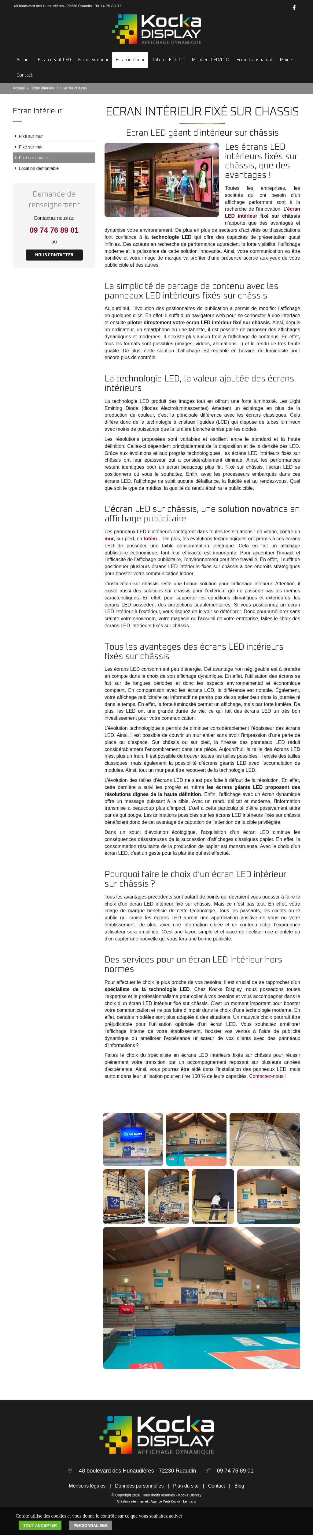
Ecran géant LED (54, 60)
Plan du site (186, 1485)
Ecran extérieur (93, 60)
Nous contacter (54, 255)
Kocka (175, 1501)
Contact (25, 75)
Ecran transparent (255, 60)
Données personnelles (139, 1485)
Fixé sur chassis (34, 157)
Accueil (24, 60)
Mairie (286, 60)
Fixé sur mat (30, 146)
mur (109, 538)
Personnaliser (90, 1525)
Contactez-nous (266, 1076)
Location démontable (39, 168)
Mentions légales (87, 1485)
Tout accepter (40, 1525)
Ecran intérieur (130, 60)
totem (150, 538)
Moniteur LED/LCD (210, 60)
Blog (239, 1485)
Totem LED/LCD (168, 60)
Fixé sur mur (31, 136)
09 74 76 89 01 (108, 6)
